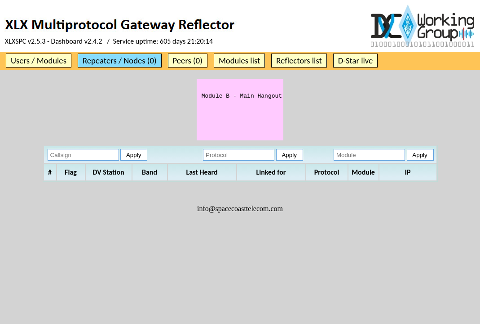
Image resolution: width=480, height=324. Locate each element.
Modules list (239, 60)
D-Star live (355, 60)
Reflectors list (298, 60)
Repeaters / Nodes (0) (120, 60)
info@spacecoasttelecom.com (240, 218)
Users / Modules (38, 60)
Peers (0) (188, 60)
